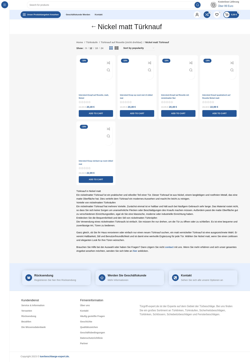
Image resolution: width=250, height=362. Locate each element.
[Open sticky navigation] (40, 17)
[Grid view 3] (110, 51)
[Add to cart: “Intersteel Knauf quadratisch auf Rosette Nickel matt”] (220, 114)
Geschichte (86, 322)
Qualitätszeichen (89, 328)
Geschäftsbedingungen (92, 333)
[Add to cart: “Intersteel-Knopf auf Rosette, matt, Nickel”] (95, 114)
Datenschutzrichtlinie (91, 339)
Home (80, 45)
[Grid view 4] (116, 51)
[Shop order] (139, 51)
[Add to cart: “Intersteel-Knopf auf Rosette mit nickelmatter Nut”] (178, 114)
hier (135, 251)
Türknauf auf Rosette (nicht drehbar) (122, 45)
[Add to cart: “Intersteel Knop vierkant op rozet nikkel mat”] (95, 180)
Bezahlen (26, 322)
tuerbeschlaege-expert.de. (55, 357)
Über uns (85, 306)
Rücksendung (43, 276)
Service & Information (32, 306)
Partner (84, 344)
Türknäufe (92, 45)
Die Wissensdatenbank (33, 328)
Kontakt (186, 276)
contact (169, 247)
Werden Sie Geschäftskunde (127, 276)
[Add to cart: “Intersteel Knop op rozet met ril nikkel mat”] (137, 114)
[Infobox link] (225, 6)
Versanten (26, 311)
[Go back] (94, 29)
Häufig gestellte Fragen (92, 317)
